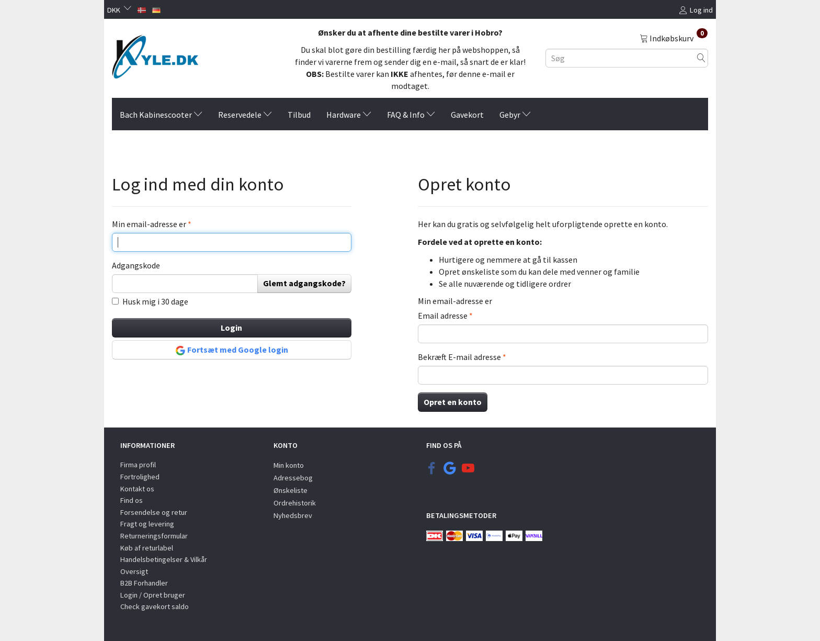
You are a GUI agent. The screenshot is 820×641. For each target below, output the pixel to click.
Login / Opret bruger (152, 595)
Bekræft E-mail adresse (459, 357)
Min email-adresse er (150, 224)
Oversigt (134, 571)
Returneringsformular (154, 536)
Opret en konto (453, 402)
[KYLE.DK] (155, 54)
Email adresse (443, 315)
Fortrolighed (140, 476)
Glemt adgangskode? (304, 283)
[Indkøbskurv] (673, 37)
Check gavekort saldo (154, 606)
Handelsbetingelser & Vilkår (163, 559)
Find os (131, 500)
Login (231, 327)
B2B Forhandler (144, 583)
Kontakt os (137, 488)
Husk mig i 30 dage (155, 301)
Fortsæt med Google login (231, 350)
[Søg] (701, 58)
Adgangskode (136, 265)
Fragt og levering (147, 523)
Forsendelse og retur (153, 512)
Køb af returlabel (146, 548)
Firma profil (138, 464)
